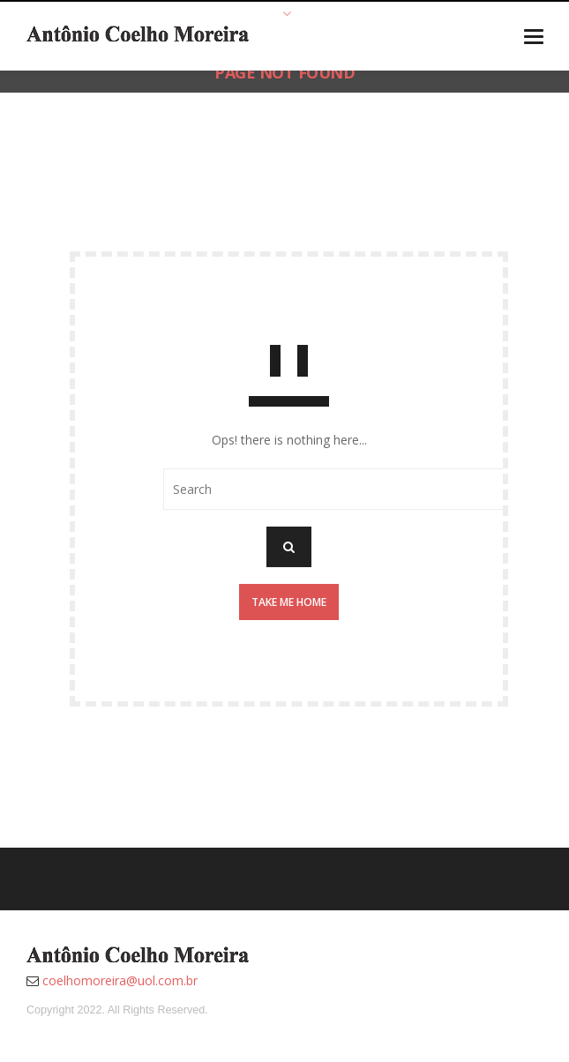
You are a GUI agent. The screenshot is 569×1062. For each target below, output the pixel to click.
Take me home (288, 602)
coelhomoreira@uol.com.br (120, 980)
